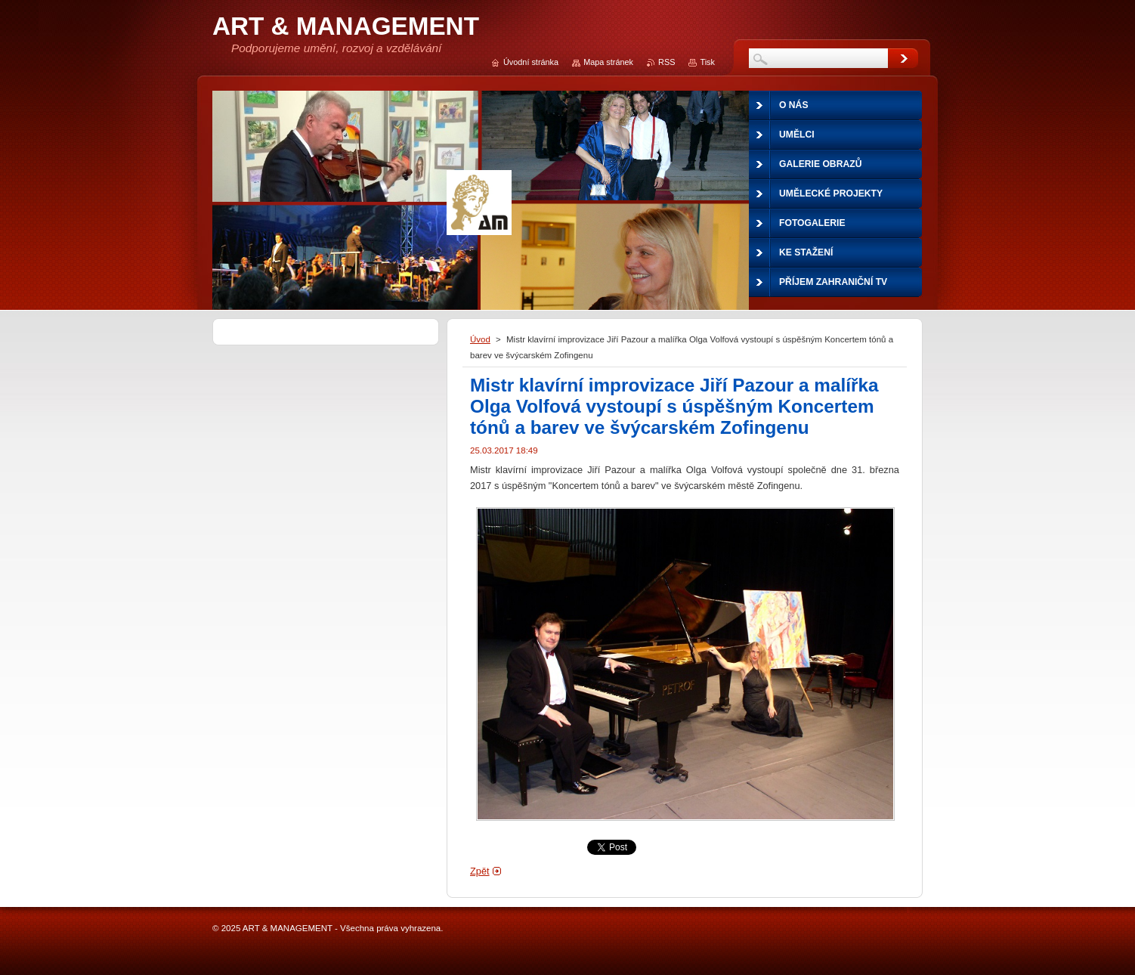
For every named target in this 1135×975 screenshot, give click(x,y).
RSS (666, 62)
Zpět (480, 871)
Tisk (707, 62)
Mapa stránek (608, 62)
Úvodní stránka (530, 62)
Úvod (480, 339)
